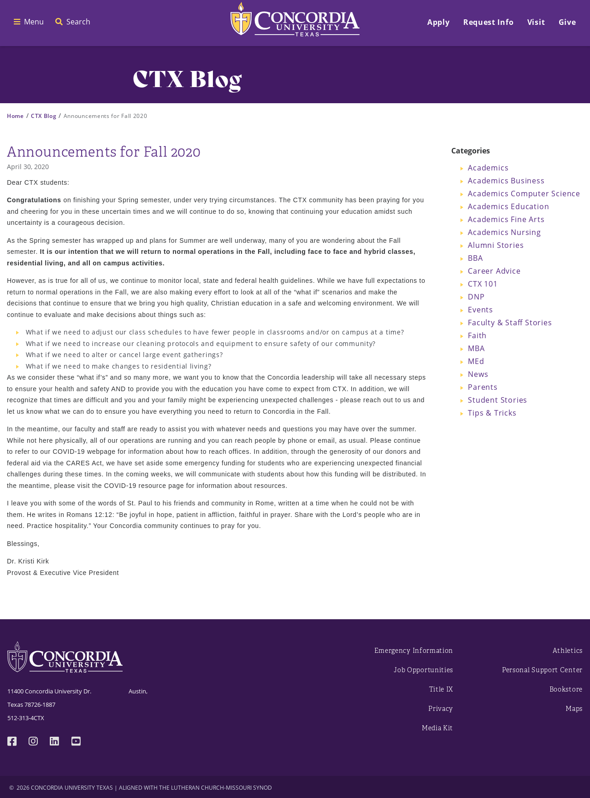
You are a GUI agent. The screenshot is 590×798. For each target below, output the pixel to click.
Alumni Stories (496, 245)
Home (15, 116)
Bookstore (566, 689)
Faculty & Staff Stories (510, 322)
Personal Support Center (542, 670)
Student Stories (497, 400)
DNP (476, 297)
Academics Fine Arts (506, 219)
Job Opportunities (423, 670)
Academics (488, 168)
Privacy (440, 709)
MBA (476, 348)
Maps (574, 709)
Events (480, 310)
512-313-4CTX (25, 718)
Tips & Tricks (492, 413)
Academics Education (508, 206)
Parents (483, 387)
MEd (476, 361)
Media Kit (437, 728)
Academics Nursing (504, 232)
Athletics (568, 651)
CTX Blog (44, 116)
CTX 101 (483, 284)
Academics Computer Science (524, 193)
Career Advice (494, 271)
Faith (477, 335)
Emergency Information (414, 651)
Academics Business (506, 181)
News (478, 374)
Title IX (441, 689)
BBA (475, 258)
